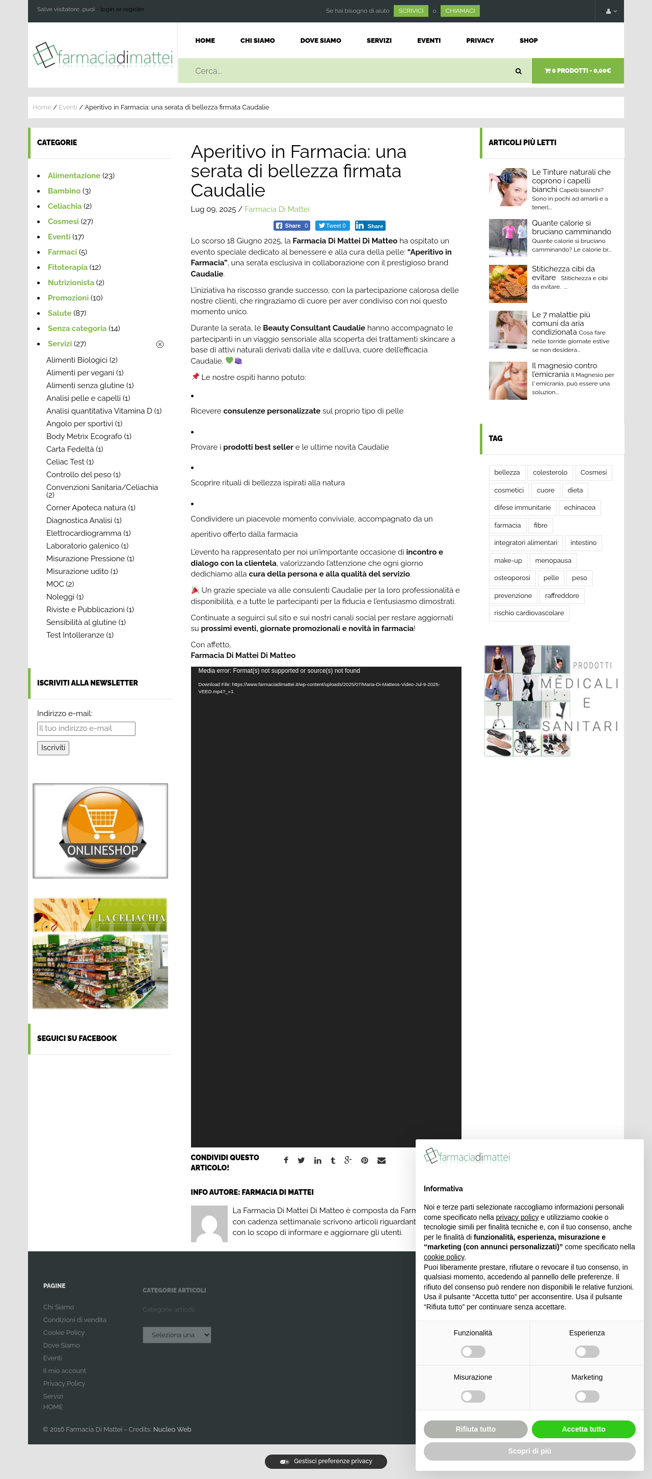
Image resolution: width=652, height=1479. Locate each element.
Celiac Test (65, 462)
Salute (59, 313)
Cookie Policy (64, 1340)
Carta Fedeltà (70, 449)
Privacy (480, 40)
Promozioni (68, 298)
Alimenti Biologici (76, 360)
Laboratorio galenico (82, 546)
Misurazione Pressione (85, 558)
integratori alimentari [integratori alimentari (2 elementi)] (526, 542)
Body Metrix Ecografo (84, 436)
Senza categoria (77, 328)
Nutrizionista (71, 282)
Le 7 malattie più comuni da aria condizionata (561, 323)
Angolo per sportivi (79, 423)
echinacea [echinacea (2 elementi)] (580, 507)
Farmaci (62, 252)
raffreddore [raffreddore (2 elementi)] (562, 595)
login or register (122, 9)
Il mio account (64, 1378)
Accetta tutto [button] (584, 1429)
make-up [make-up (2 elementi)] (508, 560)
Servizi (379, 40)
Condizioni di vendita (74, 1327)
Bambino (64, 191)
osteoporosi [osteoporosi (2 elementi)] (513, 578)
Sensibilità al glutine (81, 622)
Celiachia (65, 206)
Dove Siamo (321, 40)
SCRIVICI (411, 10)
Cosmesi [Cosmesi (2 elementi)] (594, 472)
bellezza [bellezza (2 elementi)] (507, 472)
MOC (55, 584)
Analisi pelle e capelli (83, 398)
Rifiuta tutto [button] (476, 1429)
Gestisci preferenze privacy (326, 1461)
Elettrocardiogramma (83, 533)
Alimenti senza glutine (85, 385)
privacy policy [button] (517, 1217)
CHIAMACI (460, 10)
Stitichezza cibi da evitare (563, 273)
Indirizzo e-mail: (64, 713)
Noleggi (60, 596)
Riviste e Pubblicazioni (85, 609)
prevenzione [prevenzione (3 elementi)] (513, 595)
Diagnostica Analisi (79, 520)
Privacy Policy (64, 1391)
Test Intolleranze (75, 635)
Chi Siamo (257, 40)
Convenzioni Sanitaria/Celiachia (102, 487)
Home (205, 40)
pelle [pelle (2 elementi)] (551, 578)
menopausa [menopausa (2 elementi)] (553, 560)
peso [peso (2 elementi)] (579, 578)
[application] (326, 907)
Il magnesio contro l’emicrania (564, 370)
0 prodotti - (578, 70)
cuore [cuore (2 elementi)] (546, 490)
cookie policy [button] (444, 1257)
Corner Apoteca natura (86, 507)
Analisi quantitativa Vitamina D (99, 411)
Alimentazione (74, 175)
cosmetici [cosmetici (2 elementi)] (509, 490)
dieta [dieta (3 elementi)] (575, 490)
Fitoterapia (68, 267)
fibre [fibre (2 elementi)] (541, 525)
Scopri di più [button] (530, 1451)
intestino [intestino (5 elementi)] (583, 542)
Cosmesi (63, 221)
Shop (529, 40)
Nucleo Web (172, 1429)
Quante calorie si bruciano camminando (572, 227)
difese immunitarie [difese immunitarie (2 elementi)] (523, 507)
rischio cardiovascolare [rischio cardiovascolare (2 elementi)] (529, 613)
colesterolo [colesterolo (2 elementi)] (550, 472)
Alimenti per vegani (80, 372)
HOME (53, 1414)
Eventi (429, 40)
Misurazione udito (77, 571)
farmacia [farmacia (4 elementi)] (508, 525)
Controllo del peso (79, 474)
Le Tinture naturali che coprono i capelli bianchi (571, 181)
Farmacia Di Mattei (277, 209)
